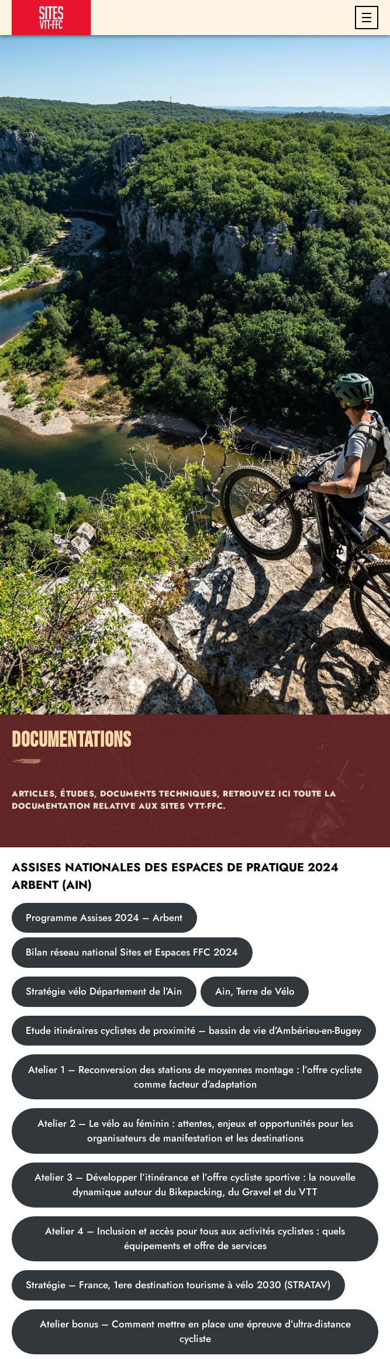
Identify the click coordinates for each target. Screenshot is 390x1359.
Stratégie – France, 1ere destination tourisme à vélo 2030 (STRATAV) (178, 1285)
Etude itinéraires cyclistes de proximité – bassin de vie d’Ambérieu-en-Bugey (193, 1030)
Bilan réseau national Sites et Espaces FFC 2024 (132, 952)
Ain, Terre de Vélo (255, 991)
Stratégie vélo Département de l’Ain (104, 991)
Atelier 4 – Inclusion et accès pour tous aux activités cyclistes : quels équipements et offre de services (195, 1238)
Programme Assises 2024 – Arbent (104, 917)
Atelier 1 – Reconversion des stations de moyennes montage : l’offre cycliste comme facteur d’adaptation (195, 1077)
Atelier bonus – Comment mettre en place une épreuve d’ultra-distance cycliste (195, 1331)
